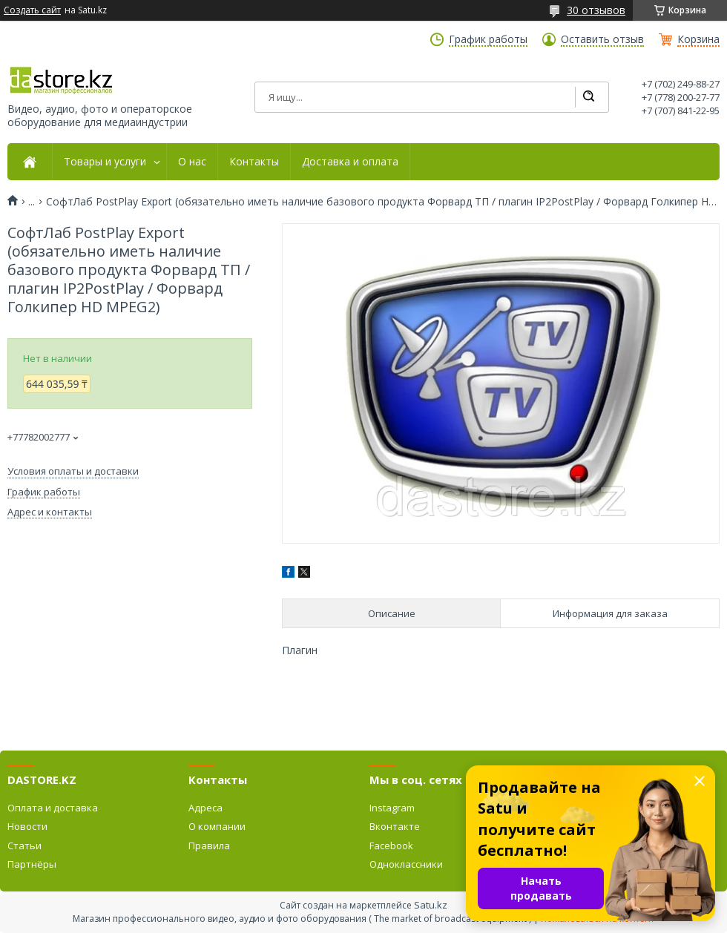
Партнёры (31, 864)
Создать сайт (32, 10)
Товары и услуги (105, 161)
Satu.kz (430, 904)
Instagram (392, 807)
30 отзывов (596, 10)
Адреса (205, 807)
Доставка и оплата (350, 161)
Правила (209, 845)
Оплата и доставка (52, 807)
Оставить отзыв (602, 39)
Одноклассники (406, 864)
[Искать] (588, 97)
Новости (27, 826)
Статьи (24, 845)
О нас (192, 161)
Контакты (254, 161)
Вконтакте (394, 826)
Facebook (391, 845)
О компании (217, 826)
